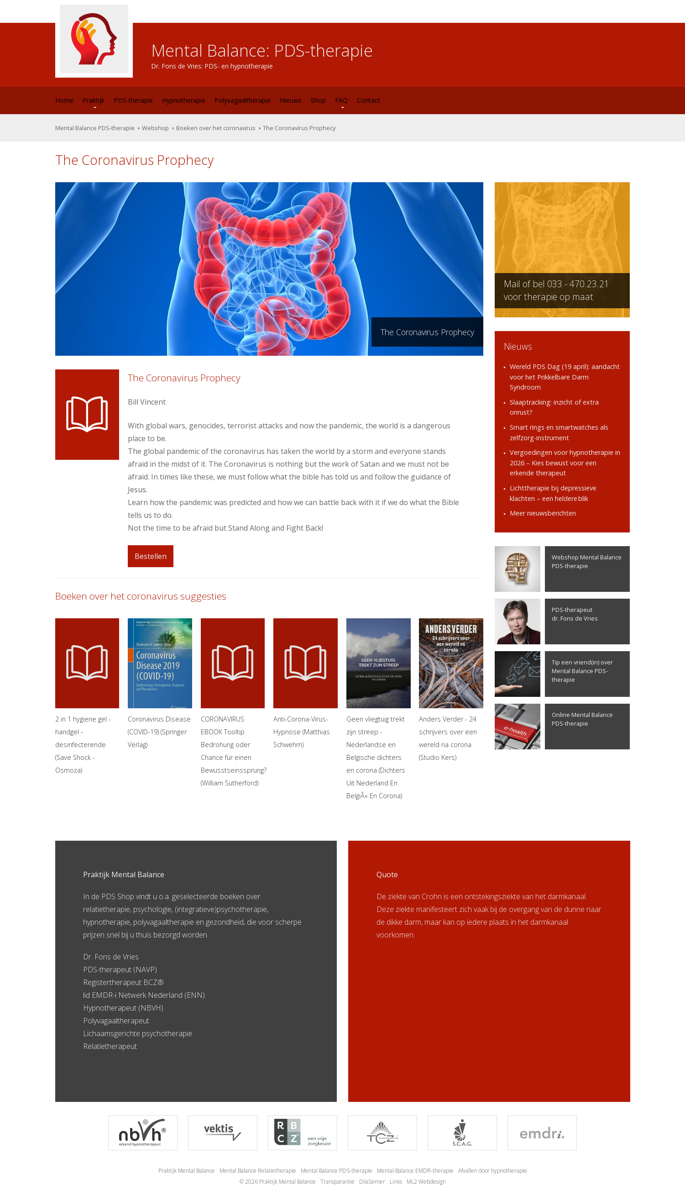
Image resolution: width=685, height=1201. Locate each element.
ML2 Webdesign (426, 1181)
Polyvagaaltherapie (242, 100)
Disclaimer (372, 1181)
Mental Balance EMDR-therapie (415, 1171)
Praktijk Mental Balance (186, 1171)
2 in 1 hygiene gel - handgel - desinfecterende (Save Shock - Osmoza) (87, 696)
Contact (368, 100)
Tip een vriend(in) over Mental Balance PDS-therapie (554, 674)
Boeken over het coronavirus (216, 128)
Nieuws (291, 100)
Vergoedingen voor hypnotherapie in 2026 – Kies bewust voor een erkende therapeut (565, 462)
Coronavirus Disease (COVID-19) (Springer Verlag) (160, 683)
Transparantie (337, 1181)
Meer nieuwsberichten (543, 513)
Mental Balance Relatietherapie (258, 1171)
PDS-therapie (133, 100)
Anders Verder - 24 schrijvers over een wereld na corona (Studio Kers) (451, 690)
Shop (318, 100)
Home (64, 100)
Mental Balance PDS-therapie (95, 128)
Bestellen (151, 556)
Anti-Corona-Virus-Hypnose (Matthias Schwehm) (305, 683)
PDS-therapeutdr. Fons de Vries (546, 621)
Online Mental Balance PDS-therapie (554, 726)
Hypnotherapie (183, 100)
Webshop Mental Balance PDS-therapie (558, 569)
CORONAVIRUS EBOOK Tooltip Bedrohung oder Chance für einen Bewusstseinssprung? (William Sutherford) (233, 702)
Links (396, 1181)
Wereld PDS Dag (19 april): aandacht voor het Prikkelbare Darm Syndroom (565, 376)
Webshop (155, 128)
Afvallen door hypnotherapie (492, 1171)
